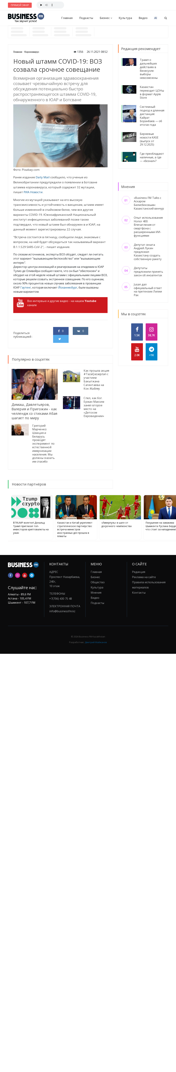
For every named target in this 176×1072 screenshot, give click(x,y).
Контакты (138, 592)
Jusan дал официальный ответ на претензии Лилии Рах (148, 289)
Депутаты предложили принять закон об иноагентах (148, 271)
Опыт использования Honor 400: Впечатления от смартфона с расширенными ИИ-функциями (148, 226)
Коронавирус (31, 52)
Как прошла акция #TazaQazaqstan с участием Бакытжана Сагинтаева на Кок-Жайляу (96, 379)
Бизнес (105, 18)
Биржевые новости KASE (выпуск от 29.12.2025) (149, 139)
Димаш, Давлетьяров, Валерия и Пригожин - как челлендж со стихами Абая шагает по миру (34, 411)
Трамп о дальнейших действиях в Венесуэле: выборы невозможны (149, 69)
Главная (67, 18)
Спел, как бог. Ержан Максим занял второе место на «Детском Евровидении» (94, 407)
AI (155, 18)
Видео (143, 18)
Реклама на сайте (144, 577)
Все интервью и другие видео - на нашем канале (56, 303)
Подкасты (86, 18)
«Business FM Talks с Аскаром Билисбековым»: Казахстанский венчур (149, 203)
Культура (125, 18)
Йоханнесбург (67, 287)
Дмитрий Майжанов (96, 642)
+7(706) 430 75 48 (60, 598)
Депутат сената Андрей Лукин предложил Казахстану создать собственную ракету (148, 252)
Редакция (138, 572)
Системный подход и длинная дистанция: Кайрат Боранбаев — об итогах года (152, 116)
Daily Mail (43, 177)
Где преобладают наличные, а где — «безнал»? (152, 157)
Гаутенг (25, 287)
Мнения (96, 592)
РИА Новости (33, 192)
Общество (98, 582)
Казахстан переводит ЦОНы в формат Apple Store (152, 92)
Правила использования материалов (148, 584)
